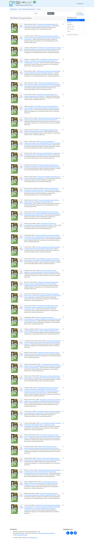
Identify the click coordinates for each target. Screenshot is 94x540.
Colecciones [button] (80, 3)
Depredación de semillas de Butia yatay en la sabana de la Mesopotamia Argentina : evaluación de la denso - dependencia (42, 295)
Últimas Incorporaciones (73, 20)
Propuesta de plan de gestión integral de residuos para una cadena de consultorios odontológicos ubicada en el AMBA (42, 401)
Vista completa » (80, 14)
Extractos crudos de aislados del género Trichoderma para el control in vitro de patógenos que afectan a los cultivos (41, 330)
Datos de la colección (72, 34)
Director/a (69, 24)
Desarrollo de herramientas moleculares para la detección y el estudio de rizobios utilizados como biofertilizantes (41, 201)
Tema (68, 31)
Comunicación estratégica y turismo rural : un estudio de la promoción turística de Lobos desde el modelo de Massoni (42, 436)
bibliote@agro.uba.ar (22, 535)
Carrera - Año (70, 27)
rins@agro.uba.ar (33, 537)
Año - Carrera (70, 29)
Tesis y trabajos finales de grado (27, 9)
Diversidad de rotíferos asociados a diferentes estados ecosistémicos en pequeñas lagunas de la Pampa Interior (41, 448)
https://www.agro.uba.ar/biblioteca (46, 533)
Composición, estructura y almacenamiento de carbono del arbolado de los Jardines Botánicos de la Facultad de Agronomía (42, 319)
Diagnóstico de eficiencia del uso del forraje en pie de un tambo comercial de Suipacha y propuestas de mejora (42, 342)
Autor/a (69, 22)
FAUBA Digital (13, 9)
